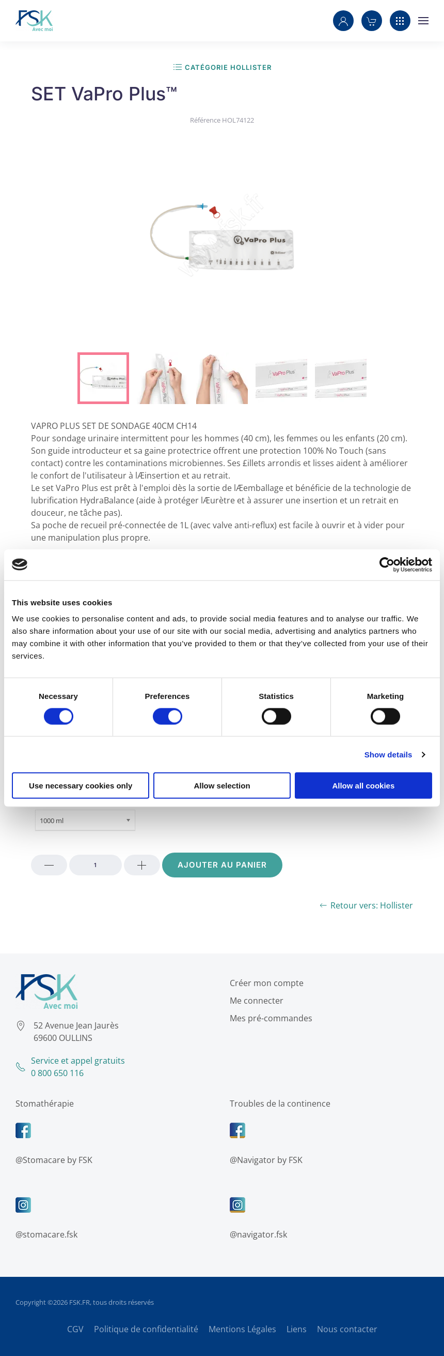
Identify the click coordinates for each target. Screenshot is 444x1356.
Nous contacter (347, 1329)
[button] (343, 20)
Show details (388, 754)
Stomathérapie (42, 1103)
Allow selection (222, 785)
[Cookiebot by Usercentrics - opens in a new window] (387, 564)
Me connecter (254, 1000)
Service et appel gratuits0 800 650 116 (67, 1067)
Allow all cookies (363, 785)
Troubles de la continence (277, 1103)
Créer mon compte (264, 983)
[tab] (103, 378)
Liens (297, 1329)
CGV (75, 1329)
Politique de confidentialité (146, 1329)
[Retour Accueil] (34, 20)
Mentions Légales (242, 1329)
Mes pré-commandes (268, 1018)
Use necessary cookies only (80, 785)
